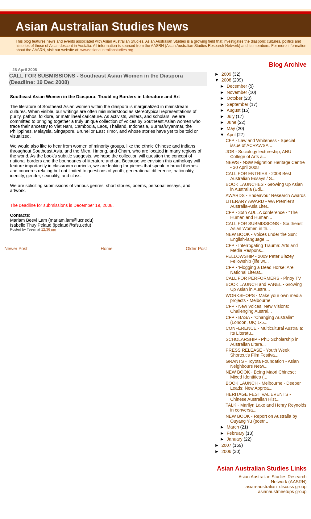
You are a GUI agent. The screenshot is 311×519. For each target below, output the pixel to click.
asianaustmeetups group (282, 491)
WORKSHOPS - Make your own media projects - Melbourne (264, 298)
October (235, 98)
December (237, 86)
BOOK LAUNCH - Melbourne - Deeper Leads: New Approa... (263, 386)
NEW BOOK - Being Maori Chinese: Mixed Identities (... (261, 374)
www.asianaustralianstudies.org (107, 50)
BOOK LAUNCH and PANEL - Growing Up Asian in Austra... (264, 287)
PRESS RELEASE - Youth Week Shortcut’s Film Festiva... (257, 353)
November (237, 92)
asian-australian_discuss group (276, 486)
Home (106, 248)
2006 (227, 451)
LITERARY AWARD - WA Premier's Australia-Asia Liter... (260, 204)
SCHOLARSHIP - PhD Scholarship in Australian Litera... (262, 342)
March (233, 427)
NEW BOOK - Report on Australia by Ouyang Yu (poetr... (261, 419)
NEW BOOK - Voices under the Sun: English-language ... (261, 237)
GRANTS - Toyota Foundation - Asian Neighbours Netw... (262, 364)
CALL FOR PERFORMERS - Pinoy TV (263, 278)
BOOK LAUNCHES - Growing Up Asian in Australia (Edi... (264, 187)
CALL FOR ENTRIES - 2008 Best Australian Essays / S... (258, 176)
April (232, 134)
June (232, 122)
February (236, 433)
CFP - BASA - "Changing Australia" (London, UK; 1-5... (260, 320)
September (238, 104)
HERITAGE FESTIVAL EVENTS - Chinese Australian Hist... (258, 397)
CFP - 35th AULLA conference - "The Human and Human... (261, 215)
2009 (227, 74)
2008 (227, 79)
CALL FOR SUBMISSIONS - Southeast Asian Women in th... (264, 226)
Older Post (196, 248)
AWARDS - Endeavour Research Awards (265, 195)
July (231, 116)
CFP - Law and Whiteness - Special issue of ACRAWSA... (260, 143)
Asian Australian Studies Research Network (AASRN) (272, 479)
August (234, 110)
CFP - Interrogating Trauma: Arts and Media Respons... (262, 248)
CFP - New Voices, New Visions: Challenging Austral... (257, 309)
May (231, 128)
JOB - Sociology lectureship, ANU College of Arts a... (258, 154)
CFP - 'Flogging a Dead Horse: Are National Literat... (259, 270)
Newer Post (15, 248)
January (235, 439)
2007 (227, 445)
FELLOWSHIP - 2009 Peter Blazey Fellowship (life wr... (260, 259)
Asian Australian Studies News (101, 26)
